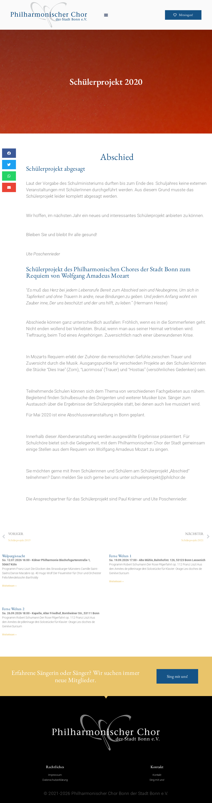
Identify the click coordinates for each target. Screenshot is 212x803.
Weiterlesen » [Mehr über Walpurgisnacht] (9, 585)
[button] (106, 15)
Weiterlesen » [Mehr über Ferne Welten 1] (116, 581)
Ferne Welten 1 (120, 555)
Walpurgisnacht (13, 555)
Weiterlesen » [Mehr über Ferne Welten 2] (9, 634)
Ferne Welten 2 (13, 608)
